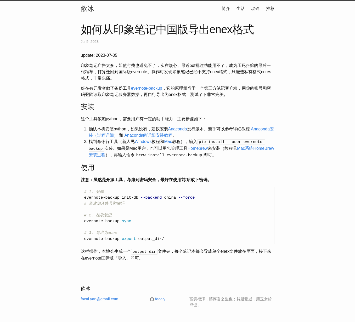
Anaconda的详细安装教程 (148, 135)
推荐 (270, 8)
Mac (168, 141)
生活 (240, 8)
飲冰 (87, 9)
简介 (226, 8)
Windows (143, 141)
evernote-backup (146, 88)
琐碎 (255, 8)
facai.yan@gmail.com (100, 297)
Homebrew (198, 148)
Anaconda (177, 129)
